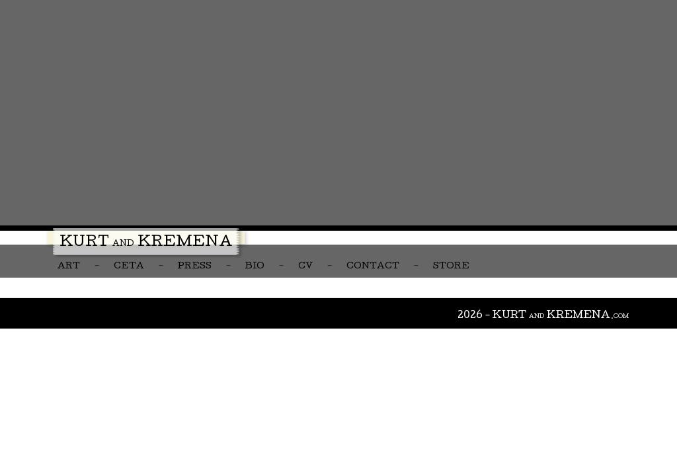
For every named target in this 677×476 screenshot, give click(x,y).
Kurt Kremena (146, 243)
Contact (372, 266)
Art (69, 266)
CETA (129, 266)
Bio (254, 266)
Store (451, 266)
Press (195, 266)
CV (305, 266)
